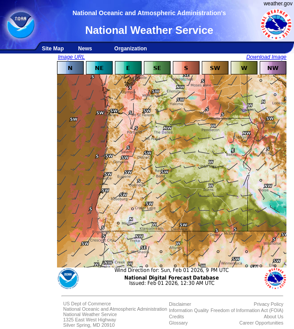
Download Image (266, 57)
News (85, 48)
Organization (130, 48)
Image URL (71, 57)
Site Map (53, 48)
